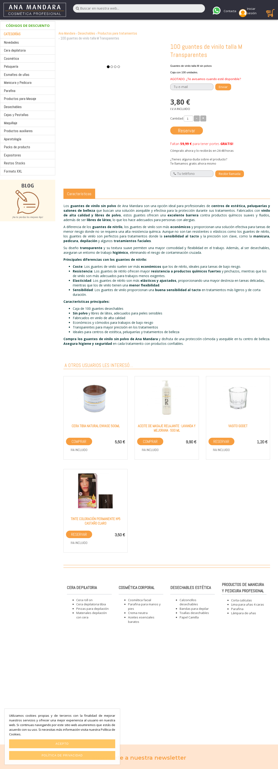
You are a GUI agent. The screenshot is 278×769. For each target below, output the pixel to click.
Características (79, 193)
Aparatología (12, 139)
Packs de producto (17, 147)
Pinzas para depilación (92, 609)
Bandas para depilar (194, 609)
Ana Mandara (67, 33)
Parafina (9, 90)
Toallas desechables (194, 613)
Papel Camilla (189, 617)
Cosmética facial (139, 600)
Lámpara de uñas (243, 613)
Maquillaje (10, 122)
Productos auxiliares (18, 130)
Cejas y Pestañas (16, 114)
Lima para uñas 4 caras (247, 604)
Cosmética (11, 58)
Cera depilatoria (15, 50)
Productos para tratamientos (117, 33)
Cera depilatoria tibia (91, 604)
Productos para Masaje (20, 98)
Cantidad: (177, 118)
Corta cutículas (241, 600)
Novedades (11, 42)
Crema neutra (138, 613)
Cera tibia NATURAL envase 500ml (96, 426)
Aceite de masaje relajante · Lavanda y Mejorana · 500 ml (166, 428)
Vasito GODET (237, 426)
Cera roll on (84, 600)
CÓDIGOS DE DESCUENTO (28, 25)
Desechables (13, 106)
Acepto (62, 743)
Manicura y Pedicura (17, 82)
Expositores (12, 155)
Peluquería (11, 66)
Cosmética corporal (136, 587)
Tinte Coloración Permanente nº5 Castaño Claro (95, 521)
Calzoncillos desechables (189, 602)
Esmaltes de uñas (16, 74)
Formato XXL (13, 171)
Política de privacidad (62, 755)
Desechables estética (190, 587)
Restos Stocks (14, 163)
